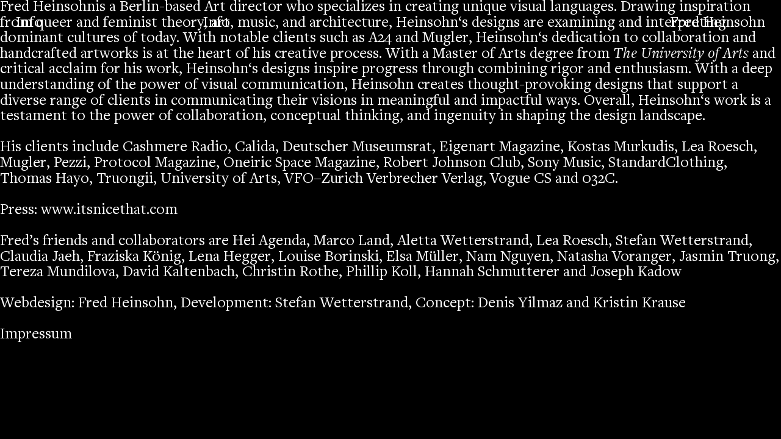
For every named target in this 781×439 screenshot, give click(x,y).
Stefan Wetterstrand (682, 241)
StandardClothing (666, 163)
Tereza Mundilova (57, 272)
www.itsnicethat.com (109, 210)
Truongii (124, 179)
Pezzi (70, 163)
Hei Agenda (269, 241)
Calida (255, 147)
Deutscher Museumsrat (357, 147)
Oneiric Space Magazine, (301, 163)
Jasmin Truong (727, 257)
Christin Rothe (290, 272)
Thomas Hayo (44, 179)
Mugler (445, 38)
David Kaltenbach (179, 272)
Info (216, 23)
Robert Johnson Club (451, 163)
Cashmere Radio (175, 147)
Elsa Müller (422, 257)
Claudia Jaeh (40, 257)
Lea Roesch (718, 147)
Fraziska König (134, 257)
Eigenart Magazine (499, 147)
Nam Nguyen (508, 257)
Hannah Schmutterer (492, 272)
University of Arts (218, 179)
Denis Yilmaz (520, 304)
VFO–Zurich (323, 179)
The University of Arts (681, 54)
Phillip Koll (381, 272)
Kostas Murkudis (620, 147)
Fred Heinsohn (717, 23)
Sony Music (564, 163)
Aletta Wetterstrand (463, 241)
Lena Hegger (230, 257)
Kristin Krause (639, 304)
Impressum (36, 335)
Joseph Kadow (636, 272)
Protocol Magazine (155, 163)
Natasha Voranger (614, 257)
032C (598, 179)
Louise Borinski (328, 257)
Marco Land (352, 241)
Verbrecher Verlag (425, 179)
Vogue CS (521, 179)
